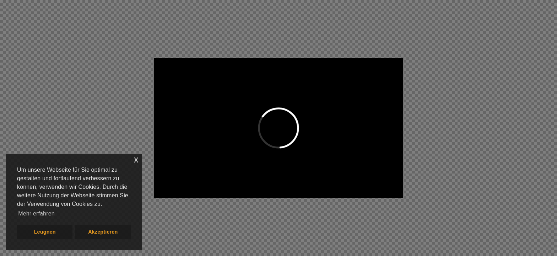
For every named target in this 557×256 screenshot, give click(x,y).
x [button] (136, 159)
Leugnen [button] (45, 232)
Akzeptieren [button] (103, 232)
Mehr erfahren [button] (36, 213)
